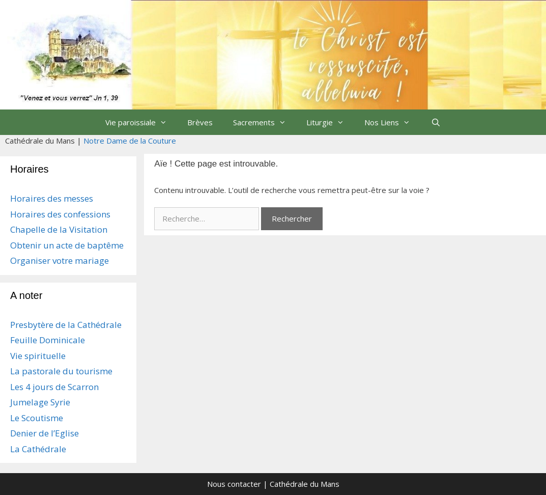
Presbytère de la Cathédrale (66, 325)
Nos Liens (392, 122)
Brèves (200, 122)
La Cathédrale (38, 449)
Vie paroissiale (141, 122)
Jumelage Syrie (40, 402)
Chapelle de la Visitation (58, 229)
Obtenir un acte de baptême (67, 245)
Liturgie (330, 122)
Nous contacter (234, 484)
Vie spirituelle (38, 356)
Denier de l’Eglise (44, 433)
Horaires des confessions (60, 214)
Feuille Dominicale (47, 340)
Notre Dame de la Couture (129, 140)
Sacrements (264, 122)
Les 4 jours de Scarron (54, 387)
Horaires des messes (51, 198)
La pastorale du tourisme (61, 371)
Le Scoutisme (36, 418)
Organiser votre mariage (59, 260)
